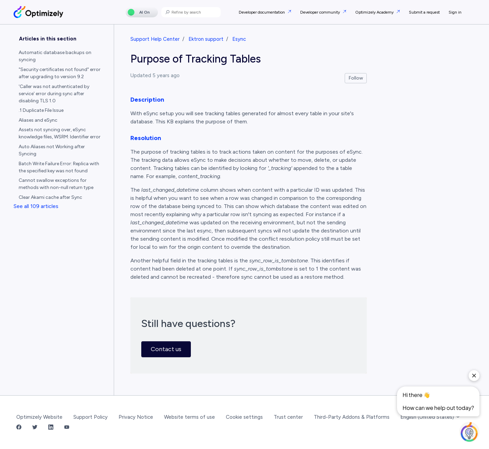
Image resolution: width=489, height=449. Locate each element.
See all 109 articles (36, 206)
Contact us (166, 349)
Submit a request (424, 12)
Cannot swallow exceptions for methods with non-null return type (56, 183)
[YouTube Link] (67, 427)
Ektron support (205, 39)
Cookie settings (244, 417)
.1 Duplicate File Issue (41, 110)
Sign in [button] (455, 12)
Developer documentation (262, 12)
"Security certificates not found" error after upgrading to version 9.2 (60, 73)
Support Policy (90, 417)
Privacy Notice (136, 417)
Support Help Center (155, 39)
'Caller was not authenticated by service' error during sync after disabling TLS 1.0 (54, 94)
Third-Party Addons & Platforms (352, 417)
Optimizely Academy (375, 12)
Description (147, 99)
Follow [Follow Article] (356, 78)
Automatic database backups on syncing (55, 56)
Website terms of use (189, 417)
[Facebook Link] (19, 427)
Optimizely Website (39, 417)
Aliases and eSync (38, 120)
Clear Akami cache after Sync (50, 197)
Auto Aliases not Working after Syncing (52, 150)
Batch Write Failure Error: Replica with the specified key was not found (59, 167)
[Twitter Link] (35, 427)
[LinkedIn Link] (51, 427)
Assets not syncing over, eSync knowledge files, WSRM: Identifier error (60, 133)
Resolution (145, 138)
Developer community (320, 12)
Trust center (288, 417)
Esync (239, 39)
